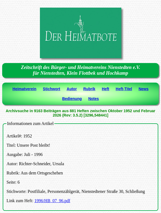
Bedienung (72, 98)
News (143, 89)
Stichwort (51, 89)
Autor (72, 89)
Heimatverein (24, 89)
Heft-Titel (124, 89)
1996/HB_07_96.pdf (52, 200)
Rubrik (89, 89)
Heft (105, 89)
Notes (93, 98)
